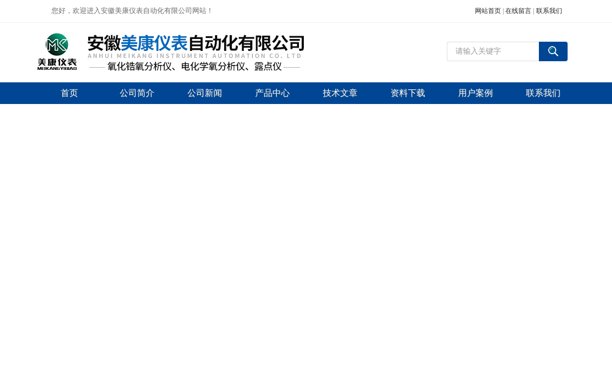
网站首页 (488, 11)
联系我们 (549, 11)
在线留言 (518, 11)
